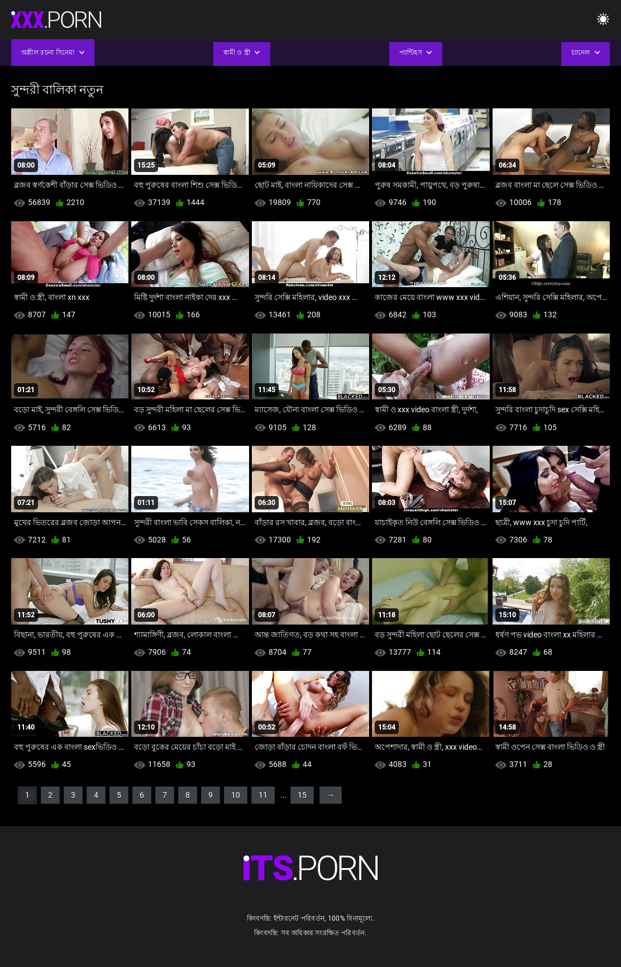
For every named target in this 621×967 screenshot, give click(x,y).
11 (263, 794)
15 (302, 794)
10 (235, 794)
